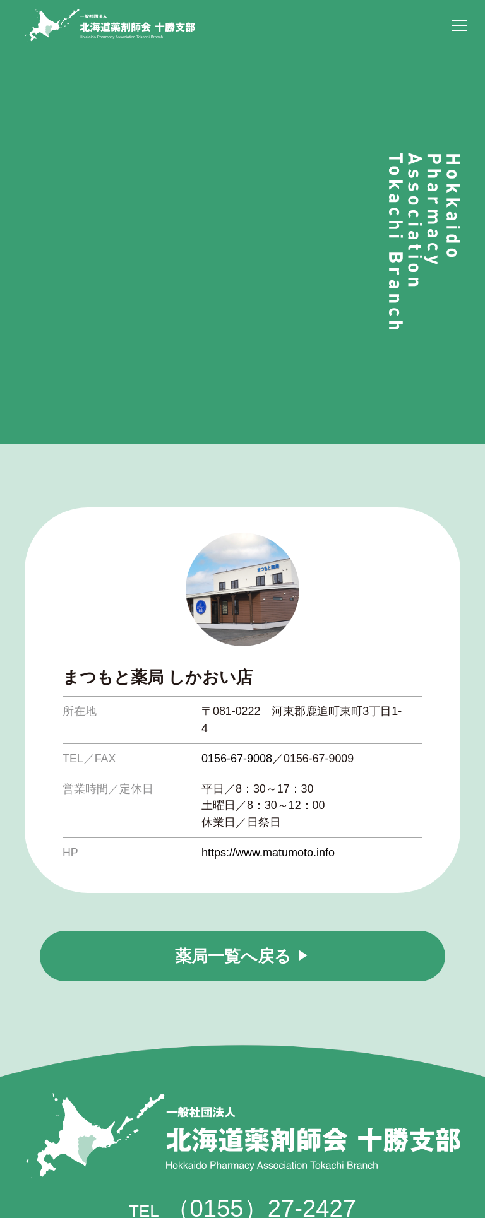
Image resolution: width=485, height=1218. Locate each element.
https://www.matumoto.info (268, 674)
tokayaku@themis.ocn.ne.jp (269, 1138)
